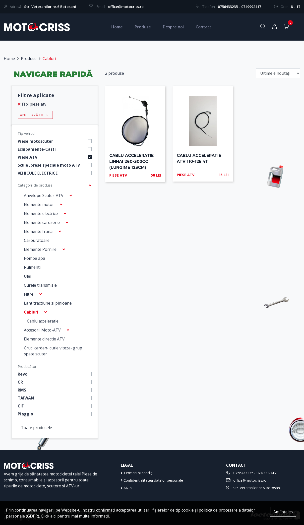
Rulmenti (32, 267)
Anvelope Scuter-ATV (43, 195)
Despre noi (173, 27)
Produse (143, 27)
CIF (21, 406)
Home (117, 27)
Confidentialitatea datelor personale (152, 480)
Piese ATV (27, 157)
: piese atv (32, 104)
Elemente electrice (41, 213)
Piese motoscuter (35, 141)
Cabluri (31, 312)
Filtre (28, 294)
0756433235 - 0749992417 (239, 6)
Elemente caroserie (42, 222)
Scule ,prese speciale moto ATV (49, 165)
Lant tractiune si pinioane (48, 303)
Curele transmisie (40, 285)
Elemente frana (38, 231)
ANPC (127, 487)
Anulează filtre (35, 115)
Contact (203, 27)
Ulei (27, 276)
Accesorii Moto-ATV (42, 330)
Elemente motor (39, 204)
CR (20, 382)
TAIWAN (26, 398)
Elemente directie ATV (44, 339)
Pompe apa (34, 258)
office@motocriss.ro (126, 6)
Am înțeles (283, 512)
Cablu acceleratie (43, 321)
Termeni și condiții (137, 472)
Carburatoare (37, 240)
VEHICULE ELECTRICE (38, 173)
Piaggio (25, 414)
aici (53, 516)
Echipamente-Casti (37, 149)
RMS (22, 390)
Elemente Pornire (40, 249)
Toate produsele (36, 427)
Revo (22, 374)
